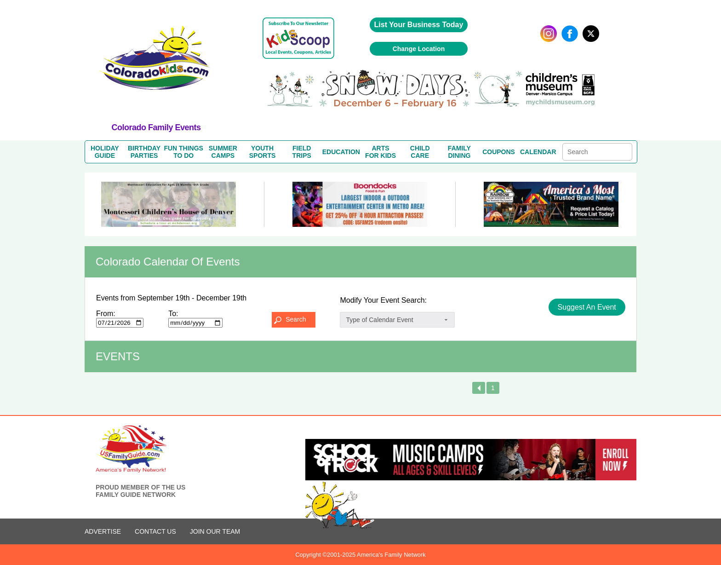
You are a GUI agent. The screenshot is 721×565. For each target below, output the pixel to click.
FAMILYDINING (459, 151)
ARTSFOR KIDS (380, 151)
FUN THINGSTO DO (183, 151)
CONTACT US (155, 531)
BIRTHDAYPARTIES (144, 151)
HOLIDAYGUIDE (105, 151)
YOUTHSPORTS (262, 151)
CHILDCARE (420, 151)
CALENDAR (538, 152)
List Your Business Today (419, 25)
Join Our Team (215, 531)
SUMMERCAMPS (223, 151)
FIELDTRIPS (301, 151)
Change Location (419, 48)
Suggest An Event (587, 307)
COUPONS (498, 152)
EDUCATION (341, 152)
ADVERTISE (103, 531)
